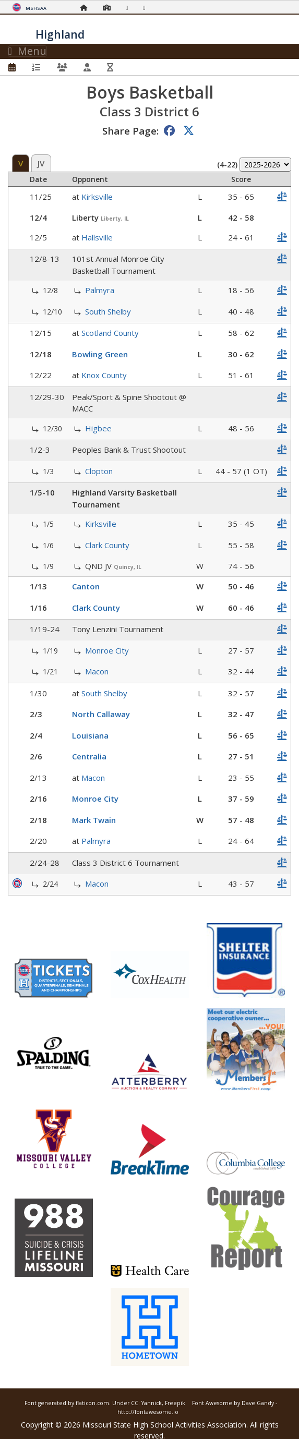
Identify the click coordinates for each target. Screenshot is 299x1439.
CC (134, 1403)
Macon (97, 671)
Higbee (98, 428)
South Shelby (108, 311)
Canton (86, 586)
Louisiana (90, 735)
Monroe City (107, 650)
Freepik (175, 1403)
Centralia (89, 756)
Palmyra (99, 290)
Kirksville (97, 196)
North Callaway (101, 714)
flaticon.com (92, 1403)
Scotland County (110, 333)
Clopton (99, 471)
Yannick (151, 1403)
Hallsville (97, 237)
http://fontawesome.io (147, 1412)
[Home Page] (86, 8)
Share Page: (130, 130)
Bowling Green (100, 354)
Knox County (104, 375)
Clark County (107, 545)
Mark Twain (94, 820)
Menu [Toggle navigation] (27, 51)
